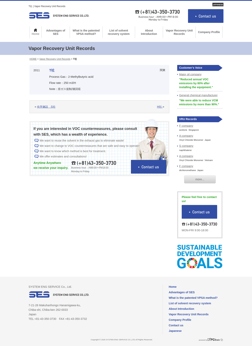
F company (186, 125)
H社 (160, 106)
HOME (33, 59)
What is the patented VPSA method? (86, 32)
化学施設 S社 (46, 106)
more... (199, 179)
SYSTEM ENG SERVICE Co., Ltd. (59, 15)
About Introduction (149, 32)
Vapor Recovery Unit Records (179, 32)
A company (186, 135)
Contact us (176, 325)
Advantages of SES (55, 32)
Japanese (175, 330)
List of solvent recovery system (119, 32)
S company (186, 145)
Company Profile (209, 32)
